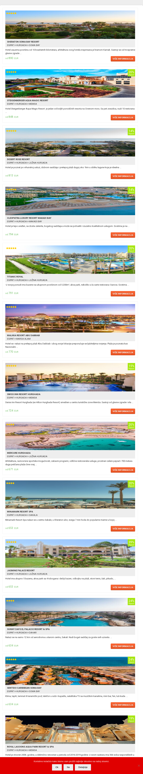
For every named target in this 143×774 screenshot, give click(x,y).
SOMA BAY (34, 45)
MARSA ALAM (23, 339)
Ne (68, 767)
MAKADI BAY (35, 221)
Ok (56, 767)
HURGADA (21, 45)
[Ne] (138, 765)
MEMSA (32, 104)
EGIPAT (10, 45)
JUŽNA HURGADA (37, 162)
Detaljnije (82, 767)
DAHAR (32, 632)
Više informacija (123, 58)
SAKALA (33, 515)
